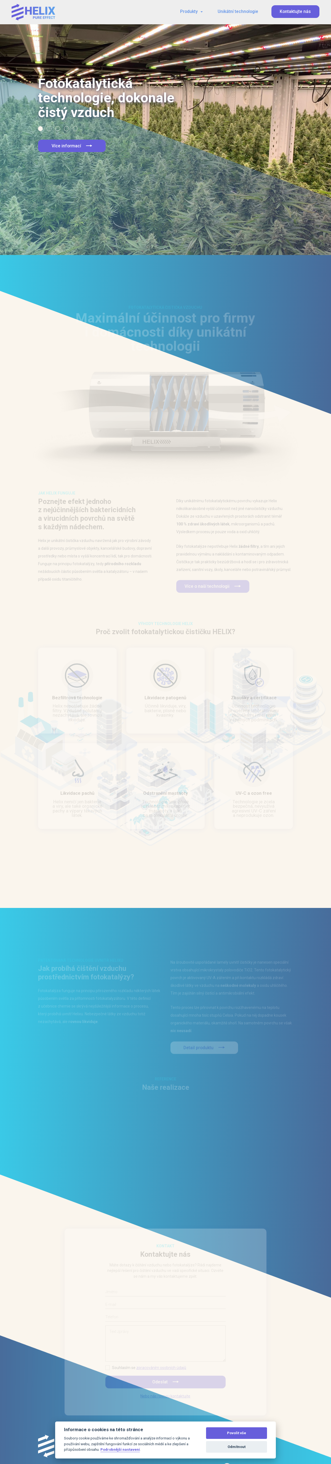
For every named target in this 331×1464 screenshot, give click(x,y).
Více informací (72, 145)
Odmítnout (236, 1447)
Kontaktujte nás (295, 11)
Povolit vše (236, 1433)
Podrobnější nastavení (120, 1449)
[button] (40, 128)
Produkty (189, 11)
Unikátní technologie (238, 11)
